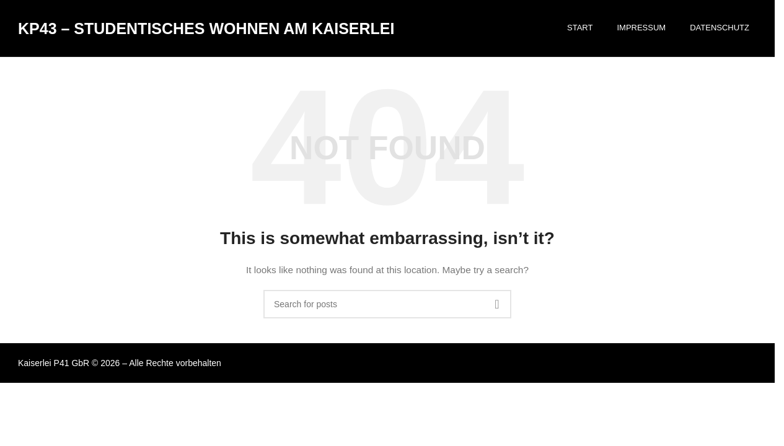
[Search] (387, 312)
